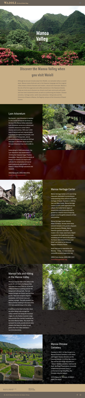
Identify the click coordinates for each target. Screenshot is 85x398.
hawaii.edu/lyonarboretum (17, 175)
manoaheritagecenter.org (59, 259)
